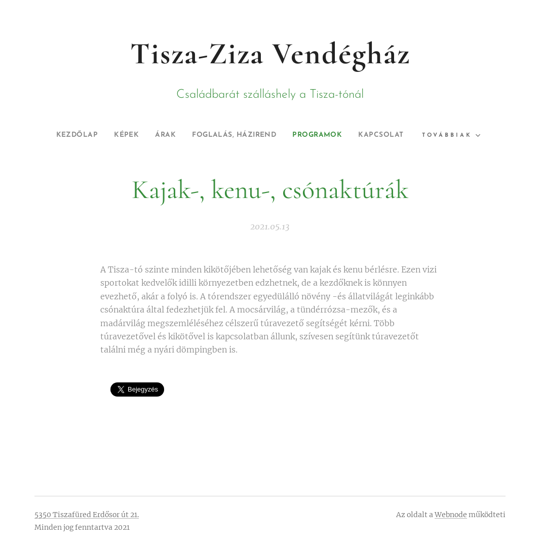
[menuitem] (63, 135)
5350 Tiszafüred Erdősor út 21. (86, 514)
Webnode (451, 514)
